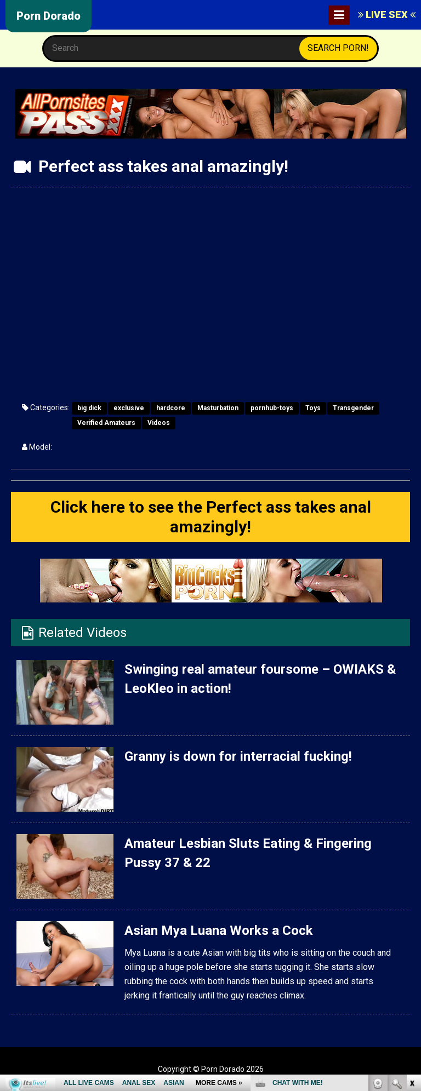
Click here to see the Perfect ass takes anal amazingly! (210, 516)
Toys (313, 408)
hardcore (170, 408)
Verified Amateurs (106, 423)
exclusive (128, 408)
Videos (158, 423)
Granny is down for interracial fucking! (238, 756)
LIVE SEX (387, 14)
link (411, 920)
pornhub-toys (272, 408)
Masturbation (217, 408)
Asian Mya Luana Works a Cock (218, 930)
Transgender (353, 408)
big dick (89, 408)
